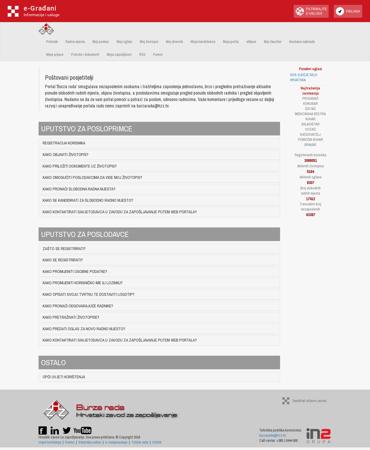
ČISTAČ (310, 108)
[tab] (159, 143)
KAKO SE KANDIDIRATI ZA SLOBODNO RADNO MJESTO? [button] (88, 200)
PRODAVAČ (310, 98)
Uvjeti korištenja (50, 442)
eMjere (251, 41)
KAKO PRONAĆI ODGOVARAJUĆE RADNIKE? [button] (78, 306)
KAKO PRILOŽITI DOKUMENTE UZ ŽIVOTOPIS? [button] (80, 166)
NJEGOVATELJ (310, 134)
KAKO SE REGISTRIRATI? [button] (63, 260)
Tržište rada (139, 442)
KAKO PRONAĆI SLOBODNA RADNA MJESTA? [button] (79, 189)
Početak (52, 41)
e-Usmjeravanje (116, 442)
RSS (142, 54)
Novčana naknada (302, 41)
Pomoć (158, 54)
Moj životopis (149, 41)
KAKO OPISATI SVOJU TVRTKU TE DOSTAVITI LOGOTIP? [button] (88, 294)
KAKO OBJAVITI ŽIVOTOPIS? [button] (65, 154)
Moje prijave (54, 54)
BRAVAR (310, 144)
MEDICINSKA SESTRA (310, 114)
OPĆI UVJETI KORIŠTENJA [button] (64, 377)
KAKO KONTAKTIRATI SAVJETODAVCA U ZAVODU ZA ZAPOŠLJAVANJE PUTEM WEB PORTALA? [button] (120, 212)
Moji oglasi (124, 41)
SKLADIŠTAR (310, 124)
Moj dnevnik (174, 41)
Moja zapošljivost (119, 54)
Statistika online (89, 442)
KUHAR (311, 119)
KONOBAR (310, 103)
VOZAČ (310, 129)
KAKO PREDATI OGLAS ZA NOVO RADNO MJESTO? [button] (84, 329)
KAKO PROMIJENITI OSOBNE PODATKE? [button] (75, 271)
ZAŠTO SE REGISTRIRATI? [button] (64, 248)
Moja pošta (231, 41)
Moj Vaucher (273, 41)
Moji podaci (100, 41)
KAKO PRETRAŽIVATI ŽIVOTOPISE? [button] (71, 317)
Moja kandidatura (203, 41)
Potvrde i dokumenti (85, 54)
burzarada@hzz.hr (272, 435)
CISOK (156, 442)
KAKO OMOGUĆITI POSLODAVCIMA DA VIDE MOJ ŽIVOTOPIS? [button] (92, 177)
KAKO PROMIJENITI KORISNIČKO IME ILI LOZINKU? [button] (83, 283)
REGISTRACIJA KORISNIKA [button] (64, 143)
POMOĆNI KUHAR (310, 139)
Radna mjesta (75, 41)
